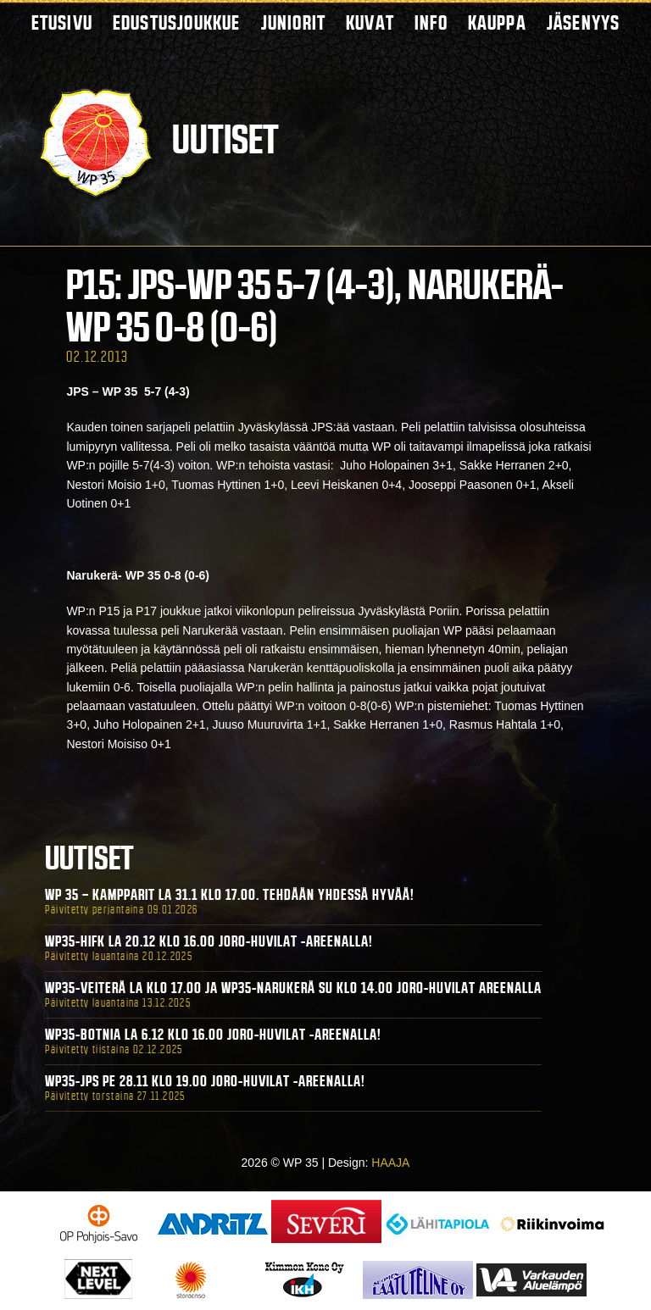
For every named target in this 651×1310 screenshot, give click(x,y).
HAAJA (390, 1162)
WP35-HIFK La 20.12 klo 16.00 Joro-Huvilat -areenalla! (209, 941)
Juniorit (293, 22)
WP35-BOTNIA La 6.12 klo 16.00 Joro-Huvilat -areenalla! (213, 1034)
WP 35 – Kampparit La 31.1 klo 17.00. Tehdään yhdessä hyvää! (230, 894)
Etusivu (61, 22)
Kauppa (497, 22)
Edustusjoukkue (177, 22)
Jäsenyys (583, 22)
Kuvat (370, 22)
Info (431, 22)
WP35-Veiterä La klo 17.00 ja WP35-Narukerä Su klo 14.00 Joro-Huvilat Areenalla (293, 988)
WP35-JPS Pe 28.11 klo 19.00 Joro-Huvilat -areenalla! (205, 1081)
